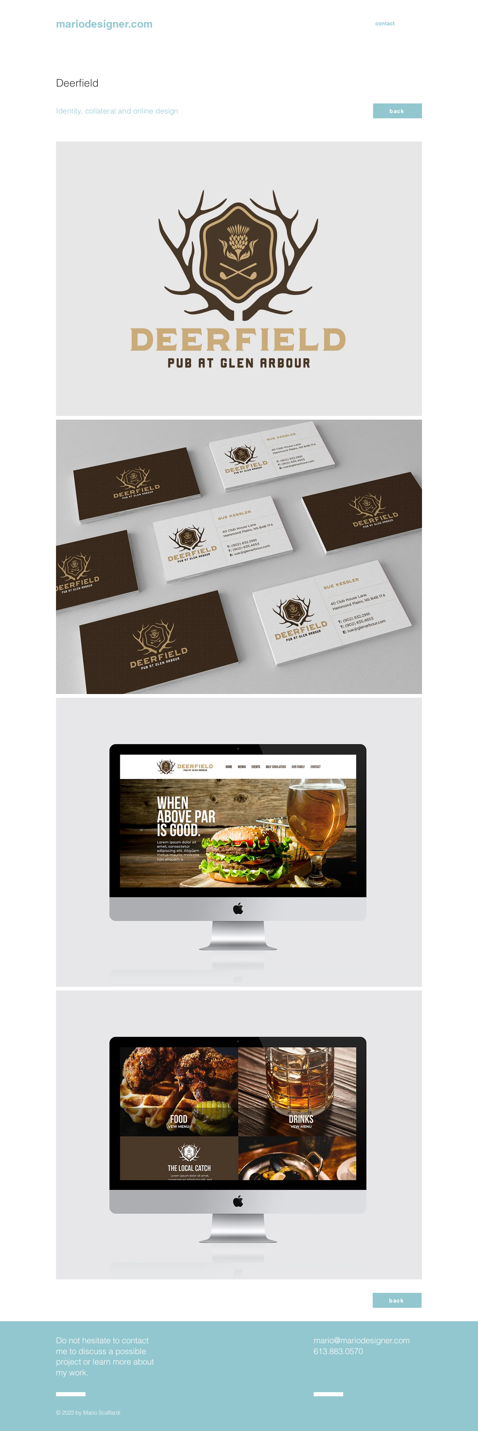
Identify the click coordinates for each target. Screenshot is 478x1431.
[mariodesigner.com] (113, 23)
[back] (397, 110)
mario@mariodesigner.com (362, 1340)
